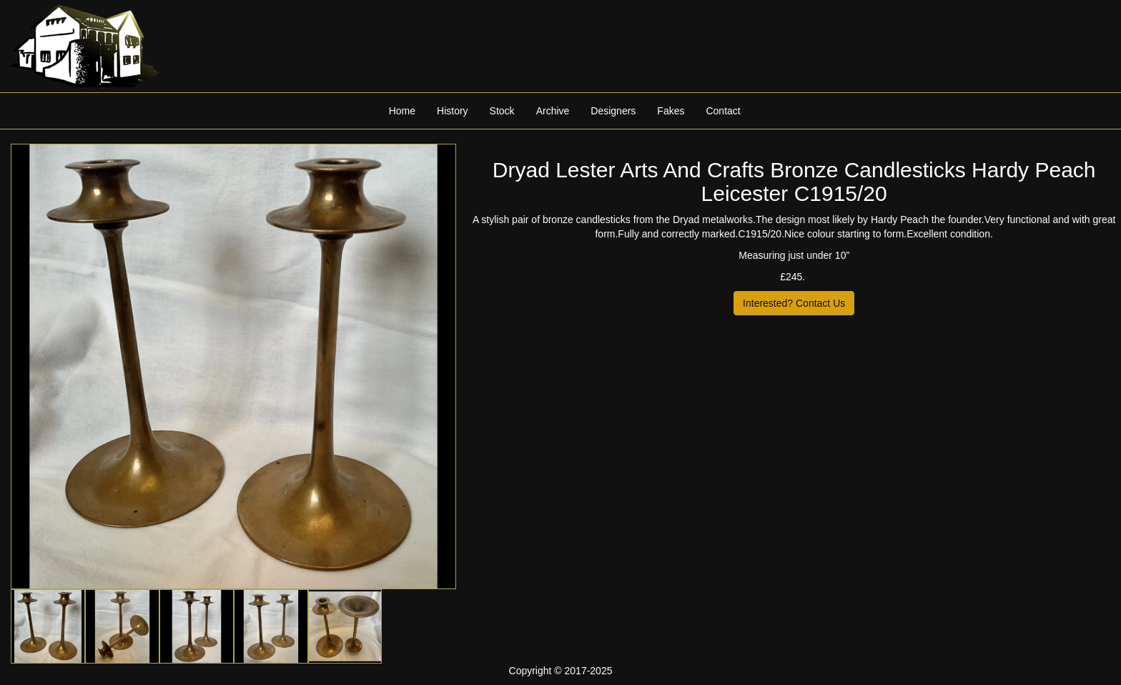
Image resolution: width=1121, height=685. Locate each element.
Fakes (670, 111)
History (452, 111)
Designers (613, 111)
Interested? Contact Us (794, 303)
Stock (502, 111)
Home (402, 111)
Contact (723, 111)
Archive (553, 111)
